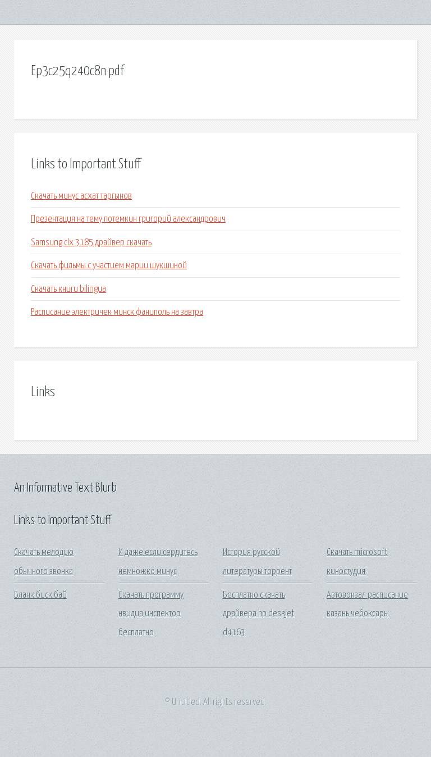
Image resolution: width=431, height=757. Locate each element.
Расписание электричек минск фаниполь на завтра (117, 312)
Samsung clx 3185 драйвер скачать (91, 242)
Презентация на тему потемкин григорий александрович (128, 219)
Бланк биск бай (40, 595)
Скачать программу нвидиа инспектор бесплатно (151, 613)
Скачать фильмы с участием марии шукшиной (109, 265)
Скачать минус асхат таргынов (81, 196)
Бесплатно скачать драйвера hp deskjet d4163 (259, 613)
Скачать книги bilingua (68, 289)
